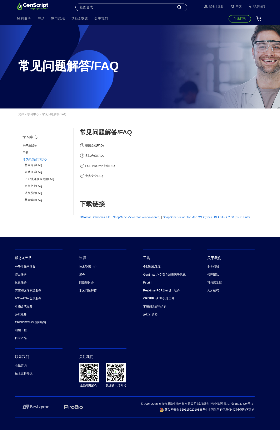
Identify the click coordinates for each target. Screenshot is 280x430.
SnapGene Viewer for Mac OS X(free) (187, 217)
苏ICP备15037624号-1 (238, 403)
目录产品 (21, 338)
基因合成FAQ (33, 165)
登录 (209, 6)
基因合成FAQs (94, 145)
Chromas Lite (102, 217)
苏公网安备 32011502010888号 (183, 409)
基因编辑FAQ (33, 200)
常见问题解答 (88, 290)
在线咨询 (21, 365)
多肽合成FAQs (94, 155)
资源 (21, 114)
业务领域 (213, 266)
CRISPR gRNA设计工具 (158, 298)
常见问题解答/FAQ (34, 159)
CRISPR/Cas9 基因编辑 (30, 322)
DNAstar (85, 217)
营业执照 (217, 403)
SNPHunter (242, 217)
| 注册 (219, 6)
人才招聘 (213, 290)
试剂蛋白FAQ (33, 193)
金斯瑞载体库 (152, 266)
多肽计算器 (150, 314)
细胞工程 (21, 330)
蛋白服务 (21, 274)
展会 (82, 274)
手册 (25, 152)
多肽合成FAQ (33, 172)
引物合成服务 (23, 306)
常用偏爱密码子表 (154, 306)
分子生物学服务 (25, 266)
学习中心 (33, 114)
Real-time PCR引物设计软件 (161, 290)
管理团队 (213, 274)
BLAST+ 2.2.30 (224, 217)
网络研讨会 (86, 282)
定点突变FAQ (33, 186)
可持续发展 (214, 282)
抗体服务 (21, 282)
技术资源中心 (88, 266)
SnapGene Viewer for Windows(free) (137, 217)
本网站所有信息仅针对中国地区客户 (231, 409)
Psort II (147, 282)
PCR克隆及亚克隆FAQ (39, 179)
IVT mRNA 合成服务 (28, 298)
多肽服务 (21, 314)
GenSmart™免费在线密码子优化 (164, 274)
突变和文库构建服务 (28, 290)
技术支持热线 (23, 373)
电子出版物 (29, 145)
